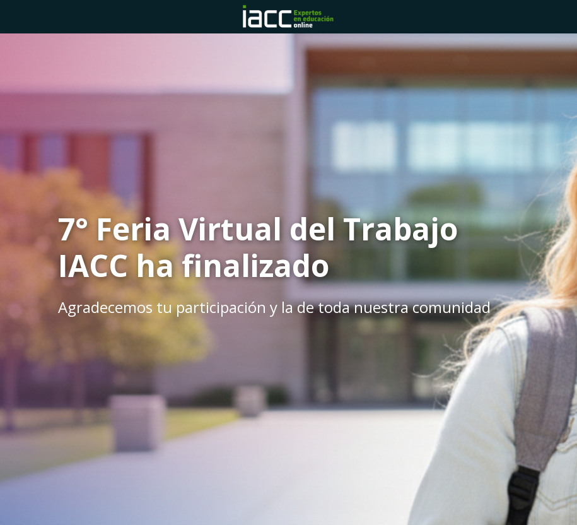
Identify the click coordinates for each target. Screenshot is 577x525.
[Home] (289, 17)
